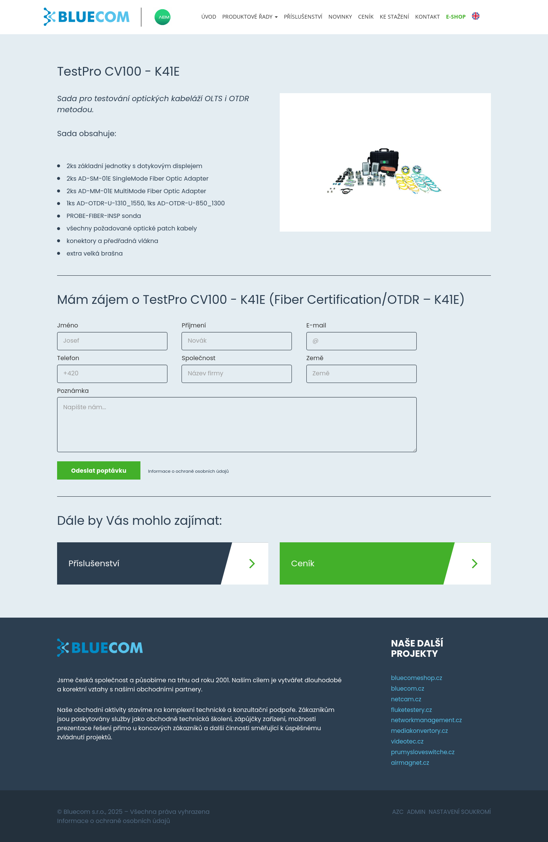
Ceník (366, 16)
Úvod (208, 16)
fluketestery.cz (412, 709)
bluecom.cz (408, 687)
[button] (250, 17)
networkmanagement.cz (428, 719)
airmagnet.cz (411, 762)
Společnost (198, 358)
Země (314, 358)
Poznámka (73, 391)
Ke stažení (394, 16)
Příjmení (194, 325)
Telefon (68, 358)
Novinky (340, 16)
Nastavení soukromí (458, 811)
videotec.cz (408, 741)
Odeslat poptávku (101, 470)
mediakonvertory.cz (421, 730)
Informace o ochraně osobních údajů (194, 471)
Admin (412, 811)
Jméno (67, 325)
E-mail (316, 325)
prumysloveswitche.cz (424, 751)
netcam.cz (406, 698)
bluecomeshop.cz (417, 677)
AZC (393, 811)
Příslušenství (303, 16)
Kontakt (427, 16)
